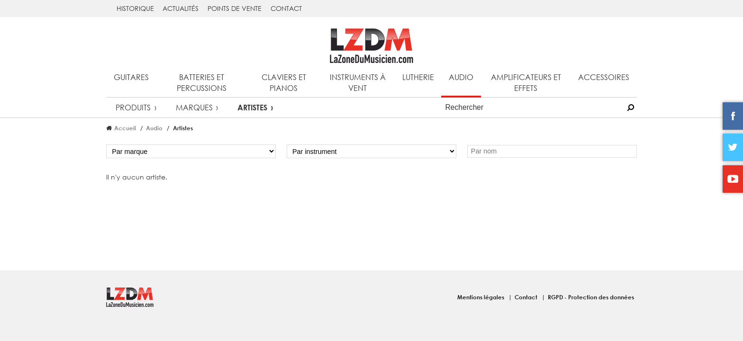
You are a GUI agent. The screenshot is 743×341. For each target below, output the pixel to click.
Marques (194, 107)
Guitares (131, 77)
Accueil (125, 128)
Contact (286, 8)
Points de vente (235, 8)
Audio (461, 77)
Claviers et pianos (284, 82)
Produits (133, 107)
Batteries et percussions (202, 82)
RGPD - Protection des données (591, 297)
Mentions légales (481, 297)
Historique (135, 8)
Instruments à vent (358, 82)
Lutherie (418, 77)
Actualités (181, 8)
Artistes (252, 107)
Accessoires (603, 77)
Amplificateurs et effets (526, 82)
